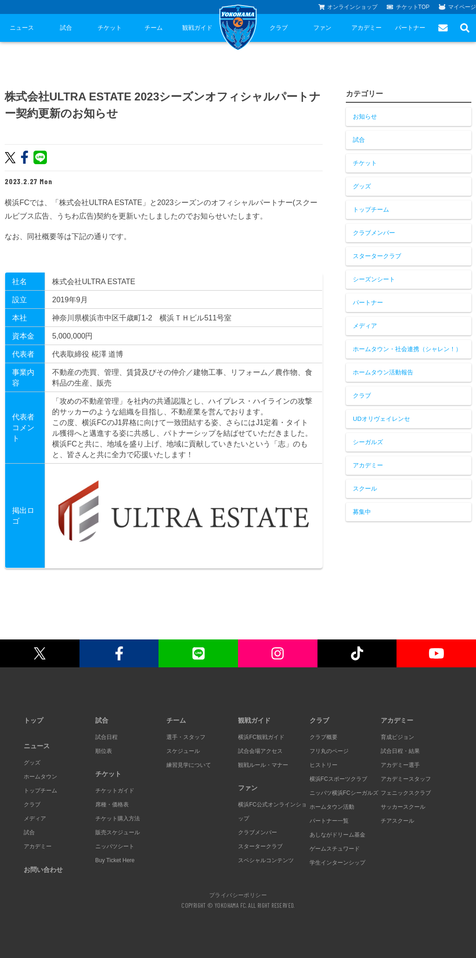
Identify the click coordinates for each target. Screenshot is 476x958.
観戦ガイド (197, 27)
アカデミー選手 (400, 765)
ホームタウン (40, 776)
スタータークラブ (377, 256)
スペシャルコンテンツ (266, 860)
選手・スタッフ (185, 737)
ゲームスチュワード (335, 848)
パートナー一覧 (329, 821)
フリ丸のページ (329, 751)
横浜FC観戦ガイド (261, 737)
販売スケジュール (117, 832)
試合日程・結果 (400, 751)
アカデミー (366, 27)
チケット (110, 27)
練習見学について (188, 765)
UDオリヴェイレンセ (381, 418)
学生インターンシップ (337, 862)
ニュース (22, 27)
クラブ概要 (323, 737)
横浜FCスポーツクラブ (338, 779)
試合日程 (106, 737)
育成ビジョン (397, 737)
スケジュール (183, 751)
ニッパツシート (114, 846)
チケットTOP (408, 7)
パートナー (410, 27)
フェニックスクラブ (406, 793)
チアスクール (397, 821)
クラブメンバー (374, 232)
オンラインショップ (348, 7)
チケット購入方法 (117, 818)
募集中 (362, 511)
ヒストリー (323, 765)
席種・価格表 (112, 804)
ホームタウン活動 (332, 807)
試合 (66, 27)
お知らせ (365, 116)
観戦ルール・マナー (263, 765)
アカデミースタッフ (406, 779)
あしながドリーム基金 (337, 835)
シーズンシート (374, 279)
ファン (322, 27)
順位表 (103, 751)
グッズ (362, 186)
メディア (365, 325)
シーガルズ (368, 442)
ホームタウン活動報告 (383, 372)
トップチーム (371, 209)
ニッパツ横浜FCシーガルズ (344, 793)
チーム (154, 27)
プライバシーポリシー (238, 894)
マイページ (457, 7)
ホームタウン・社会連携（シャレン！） (407, 349)
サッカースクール (403, 807)
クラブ (279, 27)
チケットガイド (114, 790)
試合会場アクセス (260, 751)
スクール (365, 488)
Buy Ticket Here (115, 860)
